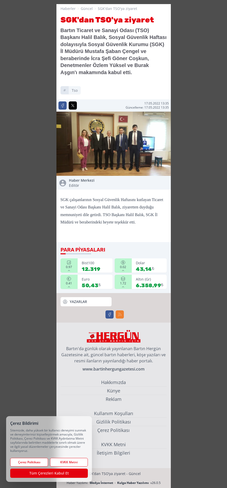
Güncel (87, 8)
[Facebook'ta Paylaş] (62, 105)
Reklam (114, 399)
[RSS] (120, 314)
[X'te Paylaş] (73, 105)
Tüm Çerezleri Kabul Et (49, 473)
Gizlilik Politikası (113, 422)
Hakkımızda (113, 382)
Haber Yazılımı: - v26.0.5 (114, 483)
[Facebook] (109, 314)
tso (75, 90)
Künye (113, 391)
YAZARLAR (75, 301)
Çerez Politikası (113, 430)
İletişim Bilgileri (113, 453)
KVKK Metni (113, 444)
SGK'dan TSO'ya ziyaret (117, 8)
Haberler (68, 8)
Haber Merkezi (90, 183)
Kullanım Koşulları (113, 413)
